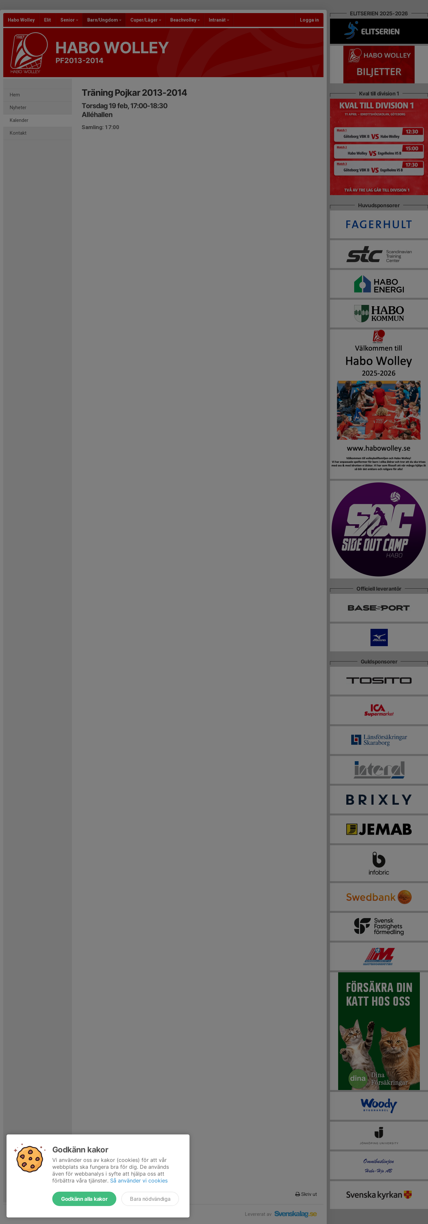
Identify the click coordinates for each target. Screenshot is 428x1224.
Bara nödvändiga (150, 1199)
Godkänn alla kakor (84, 1199)
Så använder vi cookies (139, 1180)
